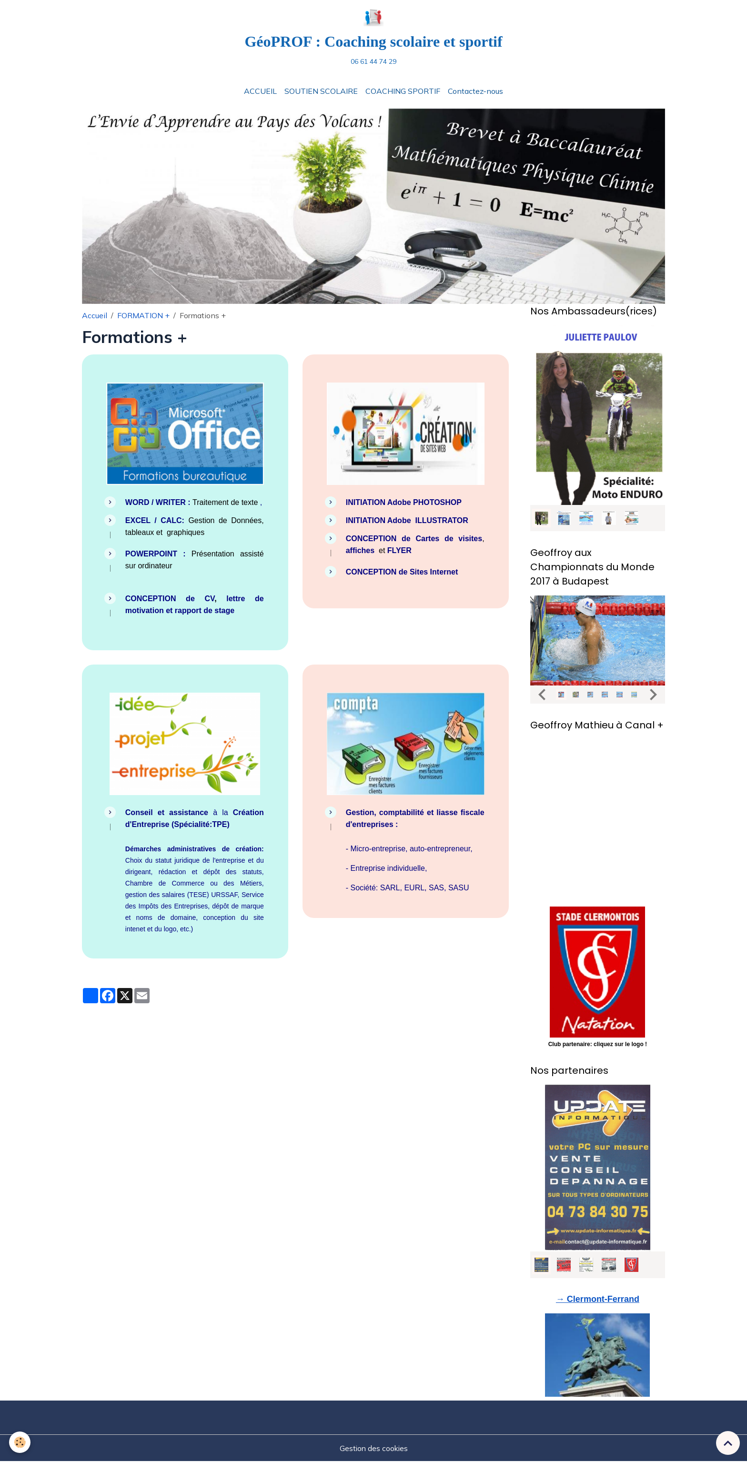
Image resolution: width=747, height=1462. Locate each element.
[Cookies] (20, 1442)
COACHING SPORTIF (402, 92)
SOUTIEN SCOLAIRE (321, 92)
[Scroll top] (728, 1443)
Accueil (94, 316)
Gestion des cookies (374, 1448)
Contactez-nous (475, 92)
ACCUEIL (260, 92)
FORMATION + (143, 316)
